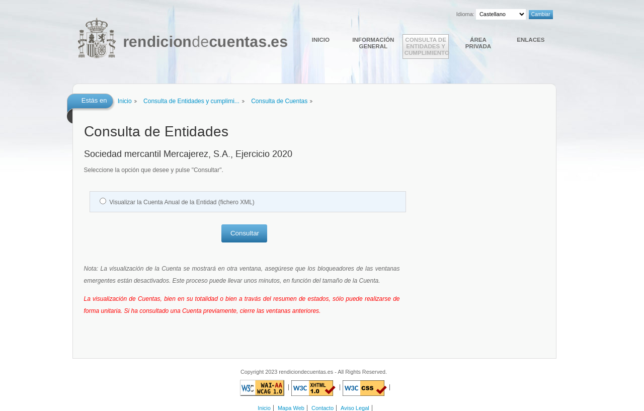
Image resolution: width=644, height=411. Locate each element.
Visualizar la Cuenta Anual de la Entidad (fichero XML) (182, 202)
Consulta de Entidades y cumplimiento (427, 46)
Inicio (321, 39)
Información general (373, 42)
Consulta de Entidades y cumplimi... (191, 101)
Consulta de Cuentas (279, 101)
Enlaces (530, 39)
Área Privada (478, 42)
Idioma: (465, 14)
